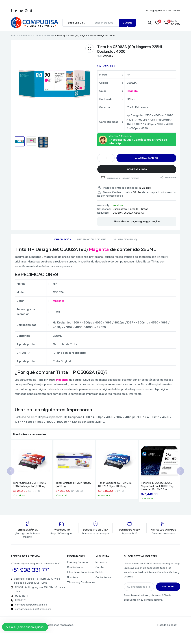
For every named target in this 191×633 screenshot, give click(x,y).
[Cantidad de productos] (106, 158)
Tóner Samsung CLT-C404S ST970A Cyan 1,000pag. (115, 484)
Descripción (62, 239)
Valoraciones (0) (125, 239)
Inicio (13, 35)
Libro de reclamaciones (80, 572)
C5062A (128, 212)
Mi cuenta (101, 562)
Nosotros (72, 577)
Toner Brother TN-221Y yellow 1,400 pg (73, 484)
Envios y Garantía (77, 562)
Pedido (99, 572)
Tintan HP (49, 35)
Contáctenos (75, 567)
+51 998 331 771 (30, 569)
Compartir (170, 177)
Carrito (100, 567)
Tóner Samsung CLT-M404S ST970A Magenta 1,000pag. (29, 484)
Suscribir (168, 586)
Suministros (25, 35)
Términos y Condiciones (81, 582)
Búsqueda (128, 24)
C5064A (139, 212)
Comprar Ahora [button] (137, 169)
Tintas (38, 35)
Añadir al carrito (146, 158)
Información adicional (92, 239)
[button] (90, 48)
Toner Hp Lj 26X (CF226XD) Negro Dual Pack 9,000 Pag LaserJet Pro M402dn (157, 486)
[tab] (62, 240)
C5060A (117, 212)
